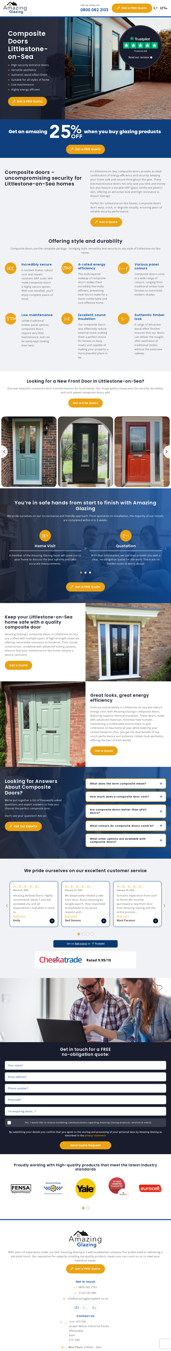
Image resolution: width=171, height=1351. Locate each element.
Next (166, 451)
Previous (4, 451)
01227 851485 (85, 1286)
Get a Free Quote (85, 403)
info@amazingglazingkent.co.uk (85, 1292)
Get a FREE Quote (133, 8)
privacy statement (95, 1129)
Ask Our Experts (26, 826)
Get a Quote (109, 222)
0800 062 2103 (93, 10)
